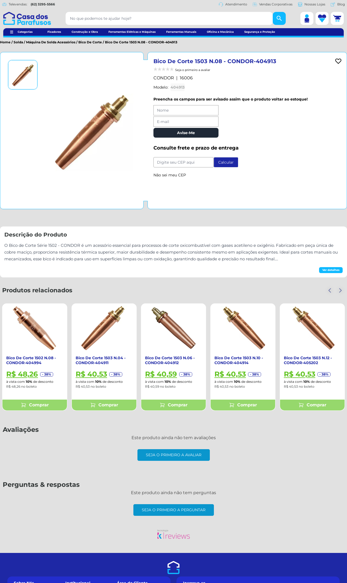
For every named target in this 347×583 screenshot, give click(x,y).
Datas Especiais (27, 560)
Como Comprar (78, 536)
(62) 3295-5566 (43, 4)
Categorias (25, 32)
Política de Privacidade (271, 580)
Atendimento (233, 4)
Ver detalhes (330, 270)
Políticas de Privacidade (86, 560)
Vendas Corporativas (273, 4)
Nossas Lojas (311, 4)
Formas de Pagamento (85, 542)
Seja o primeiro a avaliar (173, 454)
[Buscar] (279, 18)
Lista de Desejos (131, 554)
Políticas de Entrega (83, 554)
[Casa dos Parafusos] (27, 18)
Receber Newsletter (258, 569)
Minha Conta (128, 542)
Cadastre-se (127, 536)
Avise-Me (186, 132)
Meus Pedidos (129, 548)
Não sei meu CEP (169, 175)
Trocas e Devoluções (83, 548)
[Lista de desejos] (322, 18)
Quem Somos (26, 536)
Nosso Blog (24, 573)
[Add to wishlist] (338, 61)
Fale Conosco (25, 548)
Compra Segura (27, 554)
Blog (338, 4)
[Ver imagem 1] (22, 74)
